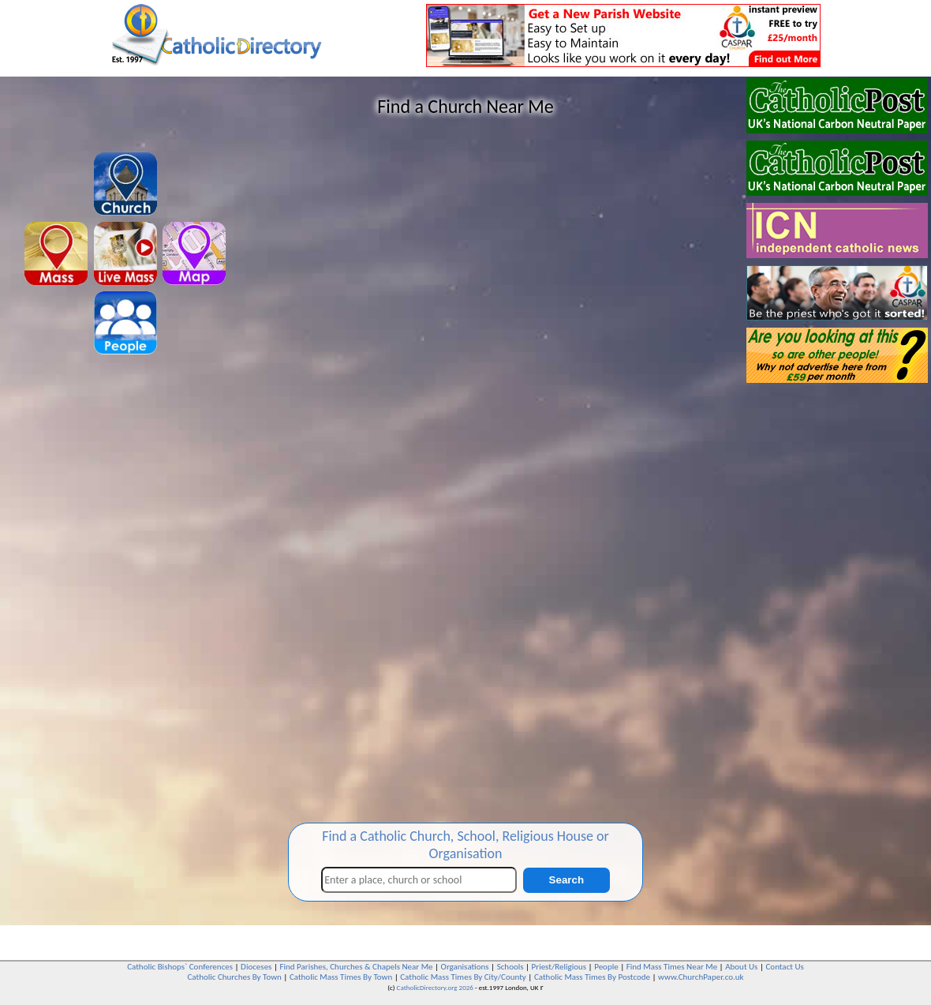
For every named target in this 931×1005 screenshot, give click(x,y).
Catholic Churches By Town (234, 977)
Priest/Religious (559, 967)
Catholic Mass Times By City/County (463, 977)
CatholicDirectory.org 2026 (435, 987)
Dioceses (256, 967)
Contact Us (784, 967)
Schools (510, 967)
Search (566, 880)
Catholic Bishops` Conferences (180, 967)
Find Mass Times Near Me (671, 967)
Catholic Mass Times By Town (341, 977)
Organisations (465, 967)
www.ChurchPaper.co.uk (700, 977)
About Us (741, 967)
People (606, 967)
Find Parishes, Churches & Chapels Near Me (355, 967)
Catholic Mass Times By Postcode (592, 977)
